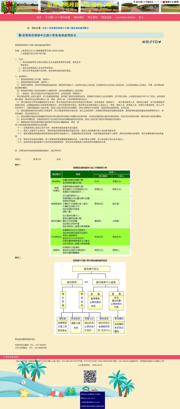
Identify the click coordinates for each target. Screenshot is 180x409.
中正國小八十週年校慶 (57, 17)
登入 (141, 17)
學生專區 (93, 17)
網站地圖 (139, 2)
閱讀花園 (107, 17)
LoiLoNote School (125, 17)
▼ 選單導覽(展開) (11, 357)
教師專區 (79, 17)
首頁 (39, 17)
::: (1, 357)
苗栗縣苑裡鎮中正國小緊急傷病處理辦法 (69, 28)
